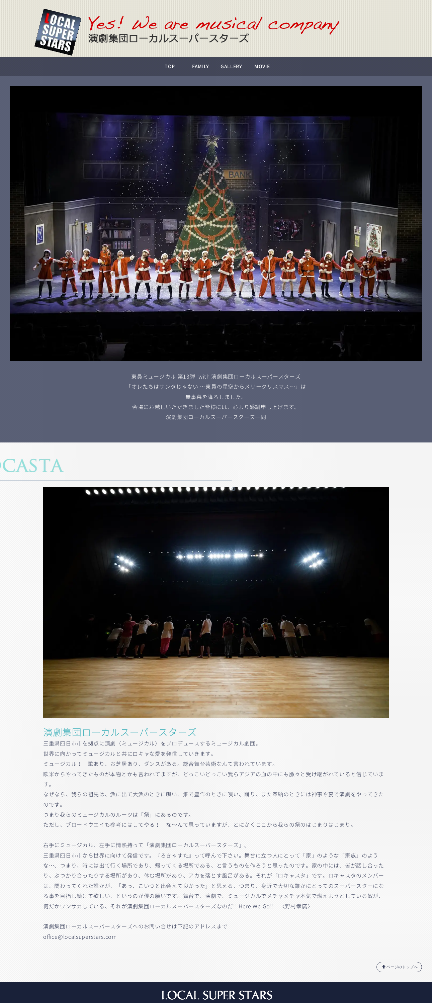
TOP (170, 66)
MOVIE (262, 66)
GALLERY (231, 66)
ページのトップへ (400, 967)
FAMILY (200, 66)
